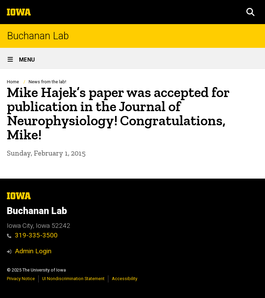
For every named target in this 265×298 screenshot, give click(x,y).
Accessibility (124, 278)
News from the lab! (47, 81)
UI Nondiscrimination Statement (73, 278)
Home (13, 81)
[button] (250, 12)
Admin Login (33, 251)
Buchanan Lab (38, 36)
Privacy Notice (21, 278)
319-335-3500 (32, 235)
